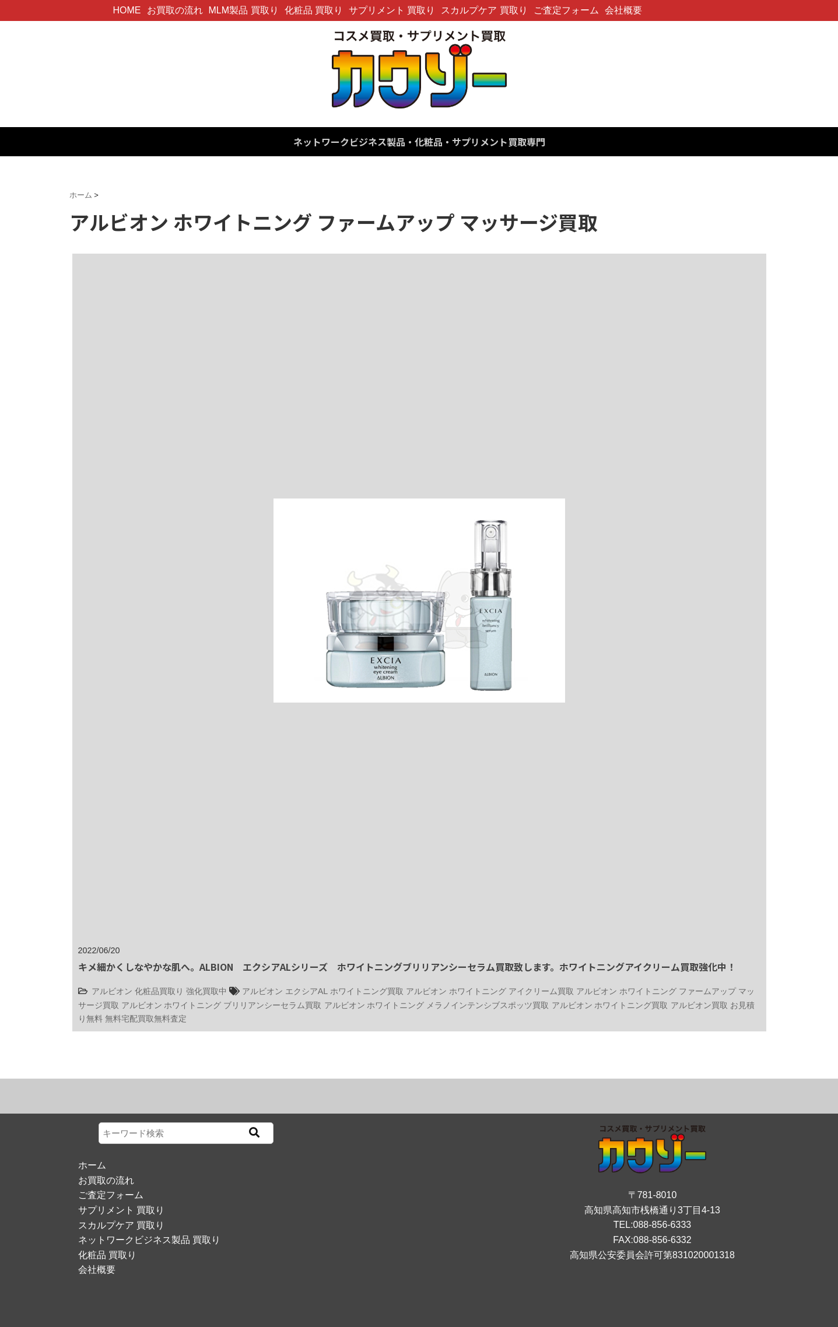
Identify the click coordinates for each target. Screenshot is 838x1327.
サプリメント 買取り (392, 10)
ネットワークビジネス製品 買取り (149, 1240)
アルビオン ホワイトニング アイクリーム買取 (490, 991)
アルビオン (112, 991)
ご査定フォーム (566, 10)
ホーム (92, 1165)
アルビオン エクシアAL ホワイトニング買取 (323, 991)
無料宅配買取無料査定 (146, 1018)
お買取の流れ (175, 10)
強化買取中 (206, 991)
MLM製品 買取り (244, 10)
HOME (127, 10)
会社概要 (623, 10)
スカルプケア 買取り (484, 10)
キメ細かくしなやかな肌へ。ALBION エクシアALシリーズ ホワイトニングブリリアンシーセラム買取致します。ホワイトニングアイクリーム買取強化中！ (407, 967)
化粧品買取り (159, 991)
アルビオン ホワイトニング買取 (610, 1005)
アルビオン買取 (699, 1005)
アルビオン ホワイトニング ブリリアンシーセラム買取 (221, 1005)
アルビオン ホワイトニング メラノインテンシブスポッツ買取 (436, 1005)
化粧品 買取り (314, 10)
